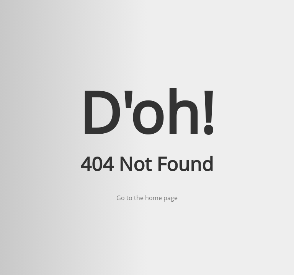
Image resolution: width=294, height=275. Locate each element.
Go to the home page (147, 198)
